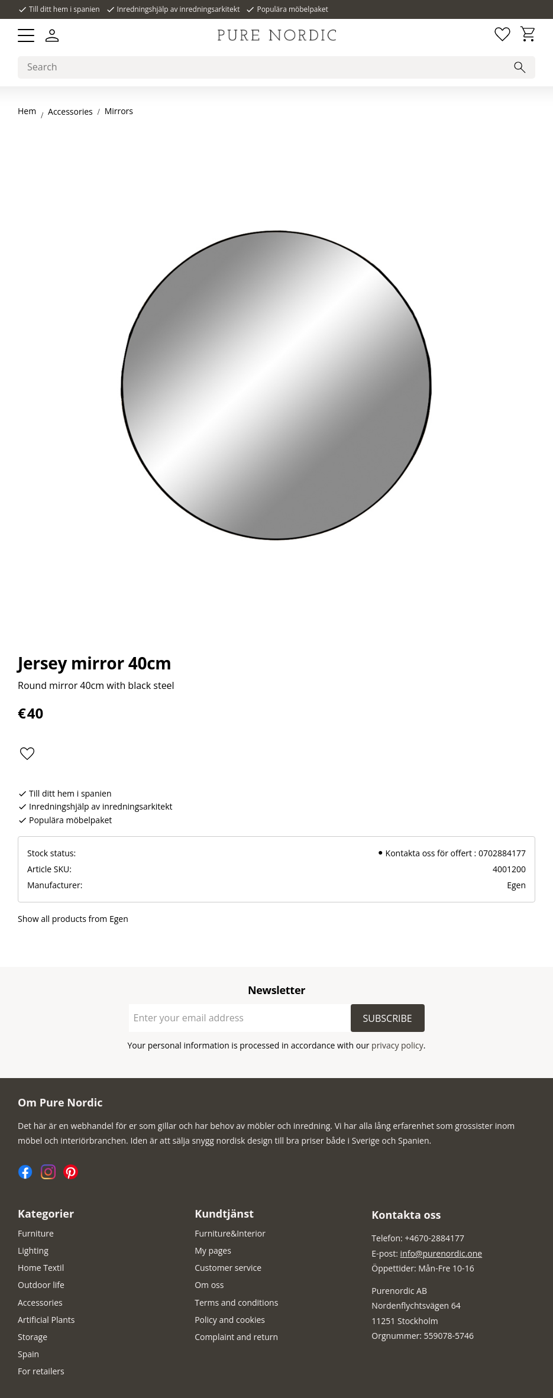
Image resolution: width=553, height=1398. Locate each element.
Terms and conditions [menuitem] (236, 1302)
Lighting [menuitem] (33, 1250)
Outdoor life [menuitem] (41, 1284)
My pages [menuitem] (213, 1250)
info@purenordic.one (441, 1253)
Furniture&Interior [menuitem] (230, 1233)
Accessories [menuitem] (40, 1302)
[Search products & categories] (276, 67)
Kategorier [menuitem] (46, 1213)
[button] (26, 35)
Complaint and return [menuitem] (236, 1336)
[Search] (519, 67)
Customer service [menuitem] (228, 1267)
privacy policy (397, 1045)
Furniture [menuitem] (36, 1233)
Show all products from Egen (73, 918)
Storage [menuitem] (32, 1336)
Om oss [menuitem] (209, 1284)
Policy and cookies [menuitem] (230, 1319)
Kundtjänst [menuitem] (224, 1213)
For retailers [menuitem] (41, 1371)
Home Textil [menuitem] (41, 1267)
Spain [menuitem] (28, 1354)
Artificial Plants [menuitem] (46, 1319)
